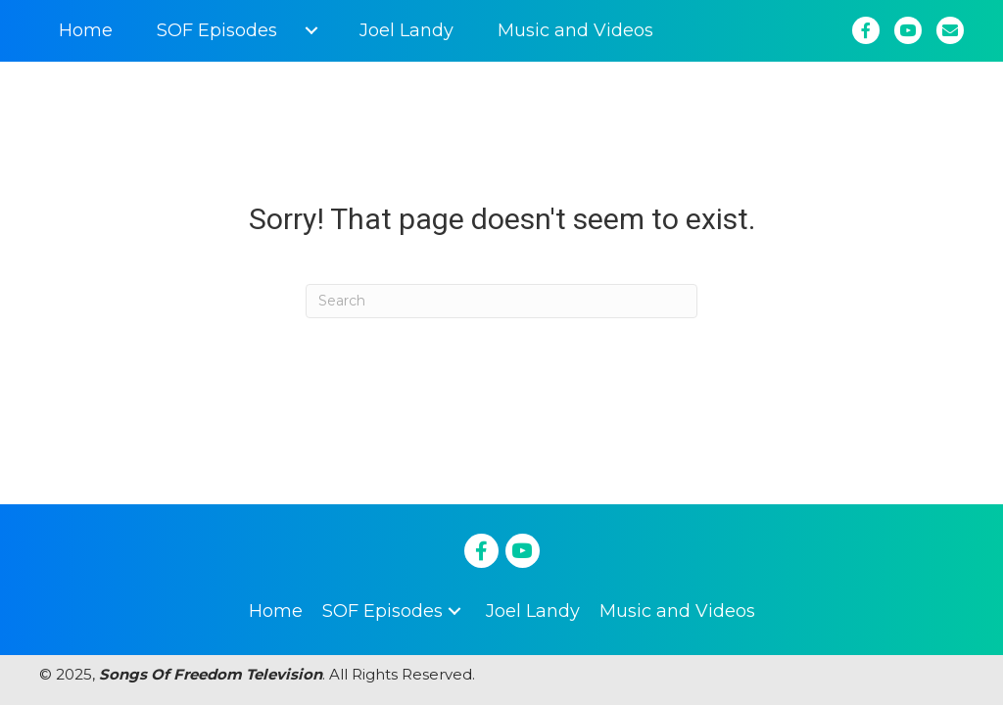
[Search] (501, 301)
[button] (311, 30)
